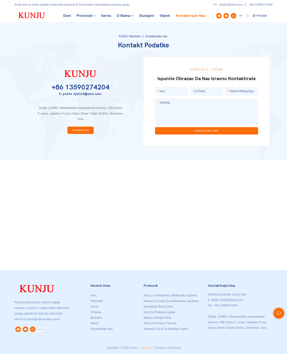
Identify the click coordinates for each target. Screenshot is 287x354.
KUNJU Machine (130, 36)
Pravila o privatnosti (168, 347)
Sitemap (146, 347)
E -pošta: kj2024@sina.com (80, 94)
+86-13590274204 (258, 4)
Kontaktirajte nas (156, 36)
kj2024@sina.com (228, 4)
